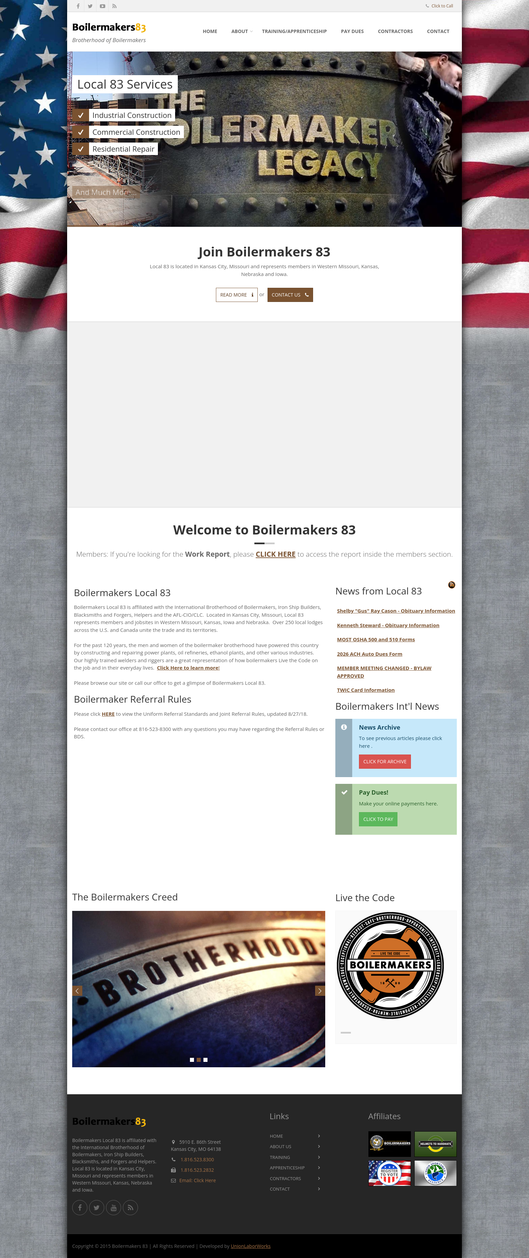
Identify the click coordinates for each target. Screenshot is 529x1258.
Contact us (290, 295)
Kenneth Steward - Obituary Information (388, 625)
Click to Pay (378, 819)
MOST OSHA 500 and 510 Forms (376, 639)
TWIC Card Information (366, 689)
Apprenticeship (287, 1168)
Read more (236, 295)
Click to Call (442, 6)
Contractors (395, 31)
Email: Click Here (197, 1180)
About (239, 31)
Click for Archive (385, 761)
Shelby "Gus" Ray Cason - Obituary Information (396, 610)
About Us (280, 1146)
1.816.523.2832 (197, 1170)
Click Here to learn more (187, 667)
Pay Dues (352, 31)
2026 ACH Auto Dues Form (369, 653)
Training (280, 1157)
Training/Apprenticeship (294, 31)
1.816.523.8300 (197, 1159)
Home (210, 31)
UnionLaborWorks (251, 1246)
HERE (108, 713)
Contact (438, 31)
